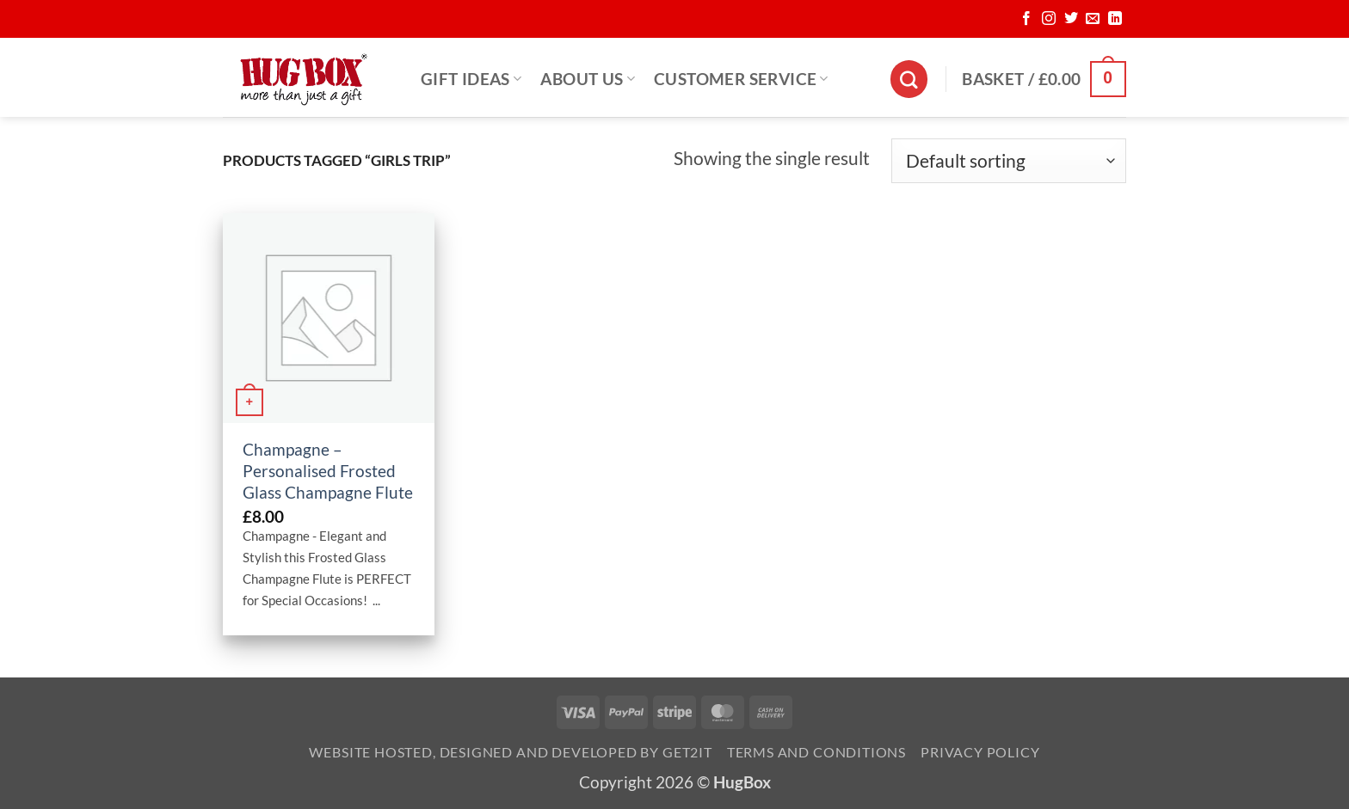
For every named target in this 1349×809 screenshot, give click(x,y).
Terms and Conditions (816, 752)
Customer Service (741, 79)
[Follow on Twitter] (1071, 19)
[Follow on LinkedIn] (1115, 19)
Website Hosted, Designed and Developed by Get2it (510, 752)
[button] (1044, 79)
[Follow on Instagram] (1049, 19)
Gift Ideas (471, 79)
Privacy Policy (980, 752)
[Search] (908, 78)
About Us (587, 79)
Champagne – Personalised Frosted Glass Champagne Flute (328, 470)
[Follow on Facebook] (1026, 19)
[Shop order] (1008, 160)
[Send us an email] (1093, 19)
